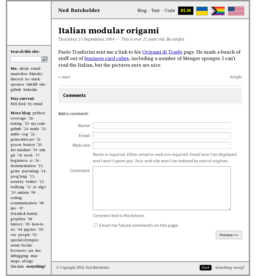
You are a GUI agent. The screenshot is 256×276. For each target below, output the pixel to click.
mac (34, 256)
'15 (40, 166)
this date (17, 266)
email (35, 69)
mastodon (19, 74)
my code (38, 124)
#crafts (236, 77)
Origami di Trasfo (162, 52)
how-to (37, 224)
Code (169, 11)
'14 (43, 171)
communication (24, 203)
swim (15, 245)
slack (35, 79)
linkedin (30, 90)
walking (17, 187)
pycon (16, 145)
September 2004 (99, 39)
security (17, 182)
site (42, 84)
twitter (31, 182)
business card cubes (106, 58)
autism (23, 193)
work (28, 155)
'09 (33, 193)
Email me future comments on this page (136, 225)
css (30, 251)
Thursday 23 (70, 39)
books (27, 245)
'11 (28, 187)
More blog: (21, 113)
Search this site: (25, 52)
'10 (13, 193)
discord (17, 79)
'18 (19, 155)
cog (25, 134)
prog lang (19, 176)
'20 (39, 145)
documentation (23, 166)
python (38, 113)
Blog (142, 11)
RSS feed (18, 104)
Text (155, 11)
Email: (85, 135)
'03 (40, 230)
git (13, 155)
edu (42, 150)
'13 (31, 176)
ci (31, 161)
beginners (19, 161)
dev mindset (20, 150)
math (34, 129)
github (16, 90)
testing (16, 124)
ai (34, 187)
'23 (43, 129)
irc (27, 79)
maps (15, 261)
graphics (18, 219)
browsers (18, 251)
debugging (19, 256)
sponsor (17, 84)
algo (42, 187)
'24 (25, 129)
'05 (27, 224)
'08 (41, 203)
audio (15, 134)
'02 (34, 235)
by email (35, 104)
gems (15, 171)
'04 (19, 230)
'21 (38, 139)
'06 (29, 219)
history (17, 224)
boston (29, 145)
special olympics (24, 240)
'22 (32, 134)
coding (16, 198)
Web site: (81, 145)
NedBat (79, 10)
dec (38, 251)
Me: (15, 69)
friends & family (24, 214)
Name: (84, 125)
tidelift (32, 84)
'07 (21, 208)
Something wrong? (229, 268)
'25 (26, 124)
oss (13, 235)
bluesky (35, 74)
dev (13, 208)
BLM (185, 11)
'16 (36, 161)
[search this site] (26, 59)
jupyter (30, 230)
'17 (37, 155)
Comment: (80, 170)
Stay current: (23, 99)
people (24, 235)
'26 (30, 118)
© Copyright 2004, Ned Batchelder (82, 268)
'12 (41, 182)
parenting (30, 171)
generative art (22, 139)
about (24, 69)
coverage (18, 118)
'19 (34, 150)
